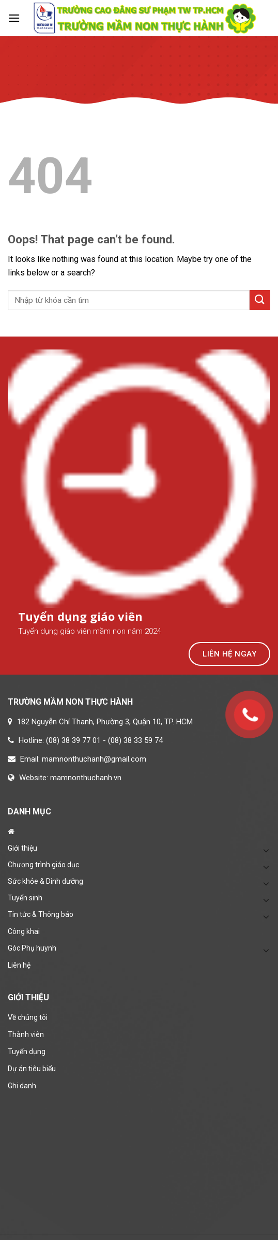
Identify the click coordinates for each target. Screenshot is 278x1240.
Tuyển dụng (26, 1051)
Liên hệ (19, 965)
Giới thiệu (22, 848)
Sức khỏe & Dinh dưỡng (45, 881)
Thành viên (26, 1034)
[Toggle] (266, 850)
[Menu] (14, 18)
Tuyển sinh (25, 898)
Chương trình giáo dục (43, 864)
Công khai (24, 931)
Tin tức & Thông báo (40, 914)
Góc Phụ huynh (32, 948)
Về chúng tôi (28, 1017)
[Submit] (260, 300)
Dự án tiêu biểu (32, 1068)
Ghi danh (22, 1086)
